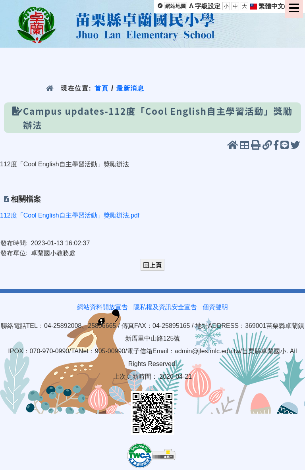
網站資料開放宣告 (102, 307)
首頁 (101, 88)
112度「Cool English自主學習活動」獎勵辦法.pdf (69, 215)
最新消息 (130, 88)
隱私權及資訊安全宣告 (165, 307)
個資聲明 (215, 307)
